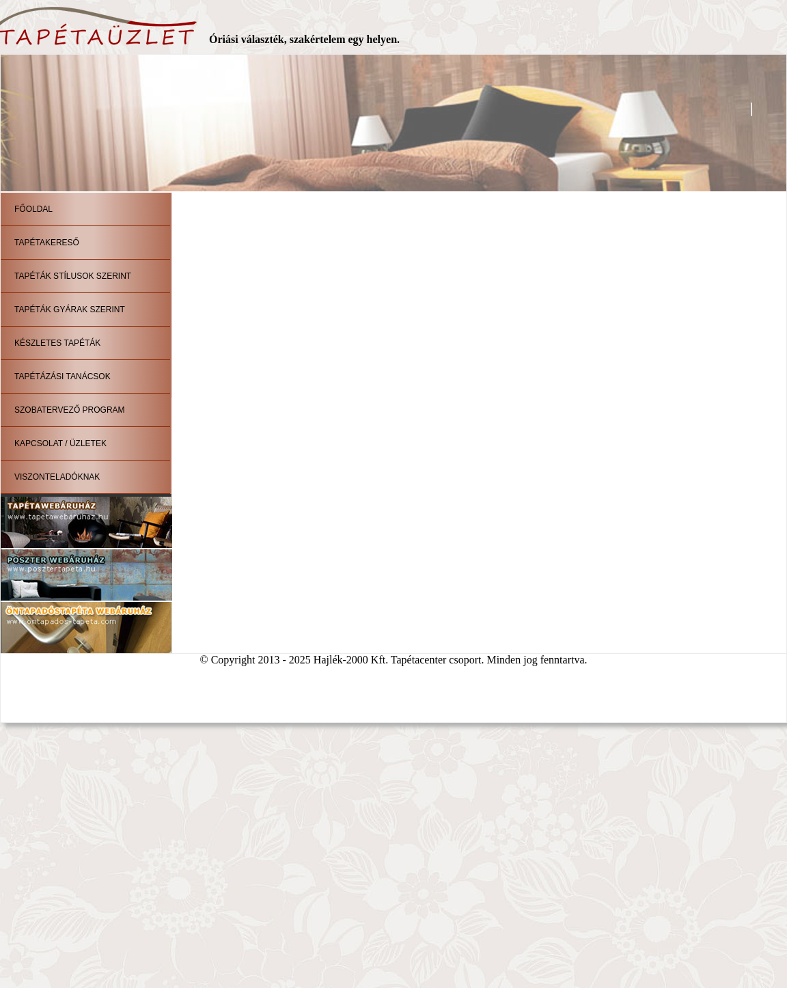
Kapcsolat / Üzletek (60, 443)
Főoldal (33, 209)
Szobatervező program (69, 410)
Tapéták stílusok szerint (72, 276)
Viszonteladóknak (57, 477)
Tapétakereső (46, 242)
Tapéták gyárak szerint (69, 309)
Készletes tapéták (57, 343)
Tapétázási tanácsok (62, 376)
